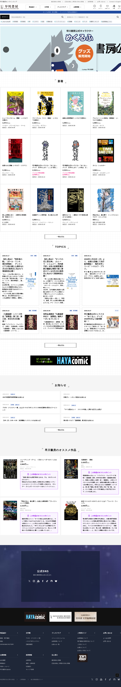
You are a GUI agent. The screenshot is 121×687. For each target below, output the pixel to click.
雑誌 (1, 641)
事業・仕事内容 (30, 663)
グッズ (85, 21)
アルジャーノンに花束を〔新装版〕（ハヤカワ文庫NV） (105, 119)
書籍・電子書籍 (4, 638)
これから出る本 (6, 21)
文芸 (43, 21)
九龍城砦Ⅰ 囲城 (86, 460)
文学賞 (28, 633)
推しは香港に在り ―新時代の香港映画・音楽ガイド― (14, 216)
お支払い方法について (83, 650)
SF (29, 21)
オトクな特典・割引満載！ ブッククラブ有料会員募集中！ (60, 12)
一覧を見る (60, 236)
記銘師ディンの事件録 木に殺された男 (45, 215)
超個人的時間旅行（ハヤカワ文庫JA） (75, 118)
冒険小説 (49, 21)
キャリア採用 (30, 669)
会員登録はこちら (107, 21)
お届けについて (82, 647)
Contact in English (115, 1)
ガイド (94, 8)
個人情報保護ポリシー (37, 679)
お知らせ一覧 (55, 644)
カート (119, 8)
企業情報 (3, 655)
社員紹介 (28, 666)
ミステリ (36, 21)
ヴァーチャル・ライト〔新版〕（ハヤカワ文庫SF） (45, 119)
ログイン (100, 8)
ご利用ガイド (81, 633)
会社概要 (2, 660)
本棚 (114, 8)
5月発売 (23, 21)
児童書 (70, 21)
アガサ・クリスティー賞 (33, 638)
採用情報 (90, 1)
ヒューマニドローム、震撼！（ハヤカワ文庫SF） (15, 119)
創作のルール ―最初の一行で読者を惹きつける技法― (75, 216)
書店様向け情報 (56, 1)
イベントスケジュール (58, 638)
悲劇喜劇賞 (29, 644)
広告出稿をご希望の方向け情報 (74, 1)
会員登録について (82, 638)
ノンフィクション (60, 21)
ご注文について (82, 644)
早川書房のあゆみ (5, 669)
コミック (77, 21)
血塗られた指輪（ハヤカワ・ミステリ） (15, 165)
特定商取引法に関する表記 (7, 679)
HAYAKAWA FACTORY (7, 644)
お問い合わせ (101, 1)
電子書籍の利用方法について (85, 641)
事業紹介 (2, 663)
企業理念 (28, 660)
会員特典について (57, 641)
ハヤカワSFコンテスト (32, 641)
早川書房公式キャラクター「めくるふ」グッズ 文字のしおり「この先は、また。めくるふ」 (75, 166)
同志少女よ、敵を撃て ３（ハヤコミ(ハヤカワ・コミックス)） (105, 216)
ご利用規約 (23, 679)
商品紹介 (3, 633)
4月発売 (16, 21)
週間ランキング (94, 21)
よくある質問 (107, 638)
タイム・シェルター (99, 165)
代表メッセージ (4, 666)
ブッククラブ (56, 633)
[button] (6, 50)
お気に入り (107, 8)
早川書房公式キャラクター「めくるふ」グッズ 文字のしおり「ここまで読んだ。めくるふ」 (45, 166)
